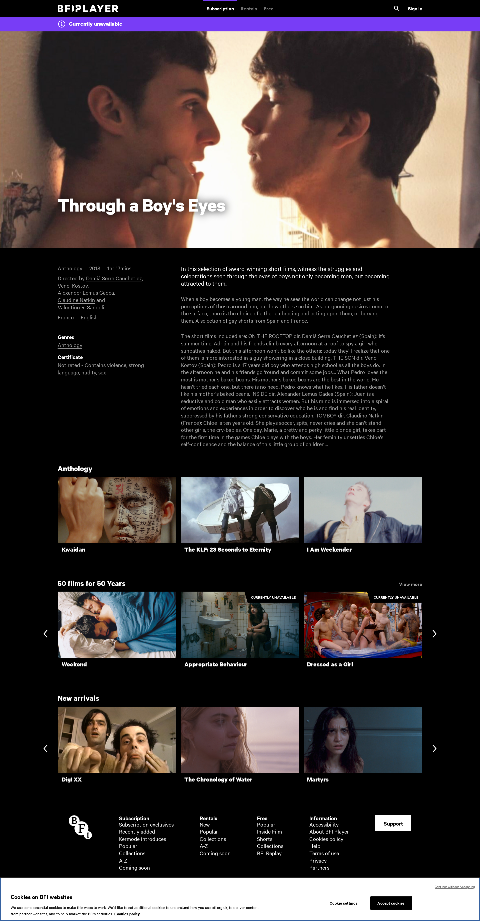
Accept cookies (391, 903)
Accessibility (324, 824)
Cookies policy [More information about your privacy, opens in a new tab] (127, 914)
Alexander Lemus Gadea (86, 292)
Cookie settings (344, 903)
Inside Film (269, 831)
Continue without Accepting (455, 887)
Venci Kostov (73, 285)
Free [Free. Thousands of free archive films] (269, 8)
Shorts (264, 838)
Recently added (137, 831)
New (205, 824)
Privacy (318, 860)
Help (314, 845)
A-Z (123, 860)
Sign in (415, 8)
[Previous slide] (45, 634)
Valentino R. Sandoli (81, 307)
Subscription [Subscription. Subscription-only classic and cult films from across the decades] (220, 8)
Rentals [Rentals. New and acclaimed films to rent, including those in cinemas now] (249, 8)
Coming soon (134, 867)
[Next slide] (434, 634)
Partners (319, 867)
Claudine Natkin (76, 299)
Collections (132, 853)
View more (410, 583)
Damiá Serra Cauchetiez (114, 278)
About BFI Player (329, 831)
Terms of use (324, 853)
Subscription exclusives (146, 824)
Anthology (70, 344)
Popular (128, 845)
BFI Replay (269, 853)
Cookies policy (326, 838)
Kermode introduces (142, 838)
